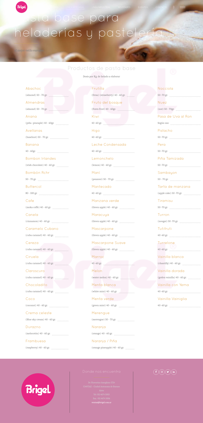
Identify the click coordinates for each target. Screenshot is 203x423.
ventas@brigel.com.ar (101, 402)
